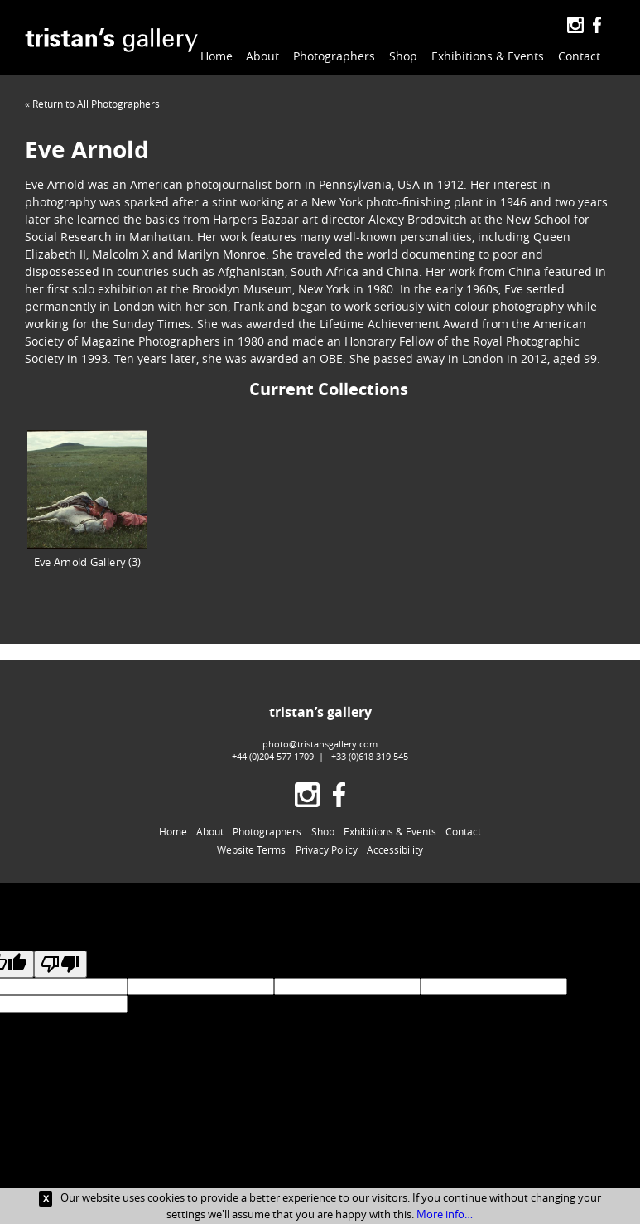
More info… (444, 1214)
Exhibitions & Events (487, 56)
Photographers (334, 56)
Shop (403, 56)
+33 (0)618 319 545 (369, 756)
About (262, 56)
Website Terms (251, 849)
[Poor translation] (60, 964)
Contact (579, 56)
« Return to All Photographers (92, 103)
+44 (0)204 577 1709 (273, 756)
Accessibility (395, 849)
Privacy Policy (327, 849)
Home (216, 56)
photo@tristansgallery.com (320, 744)
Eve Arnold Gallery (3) (87, 499)
